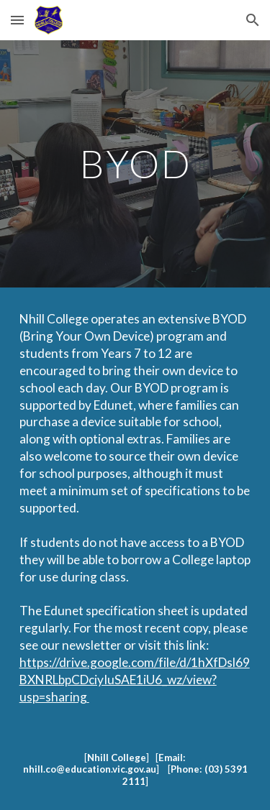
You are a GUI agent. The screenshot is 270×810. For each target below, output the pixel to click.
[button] (17, 20)
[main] (135, 163)
